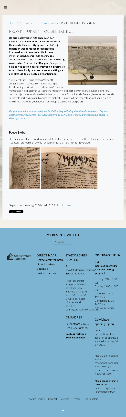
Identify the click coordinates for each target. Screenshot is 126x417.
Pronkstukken (50, 23)
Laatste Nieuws (36, 398)
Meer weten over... (29, 23)
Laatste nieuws (46, 273)
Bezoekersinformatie (50, 260)
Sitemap (65, 398)
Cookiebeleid (91, 398)
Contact (52, 398)
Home (12, 23)
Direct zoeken (46, 264)
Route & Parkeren (76, 333)
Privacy (76, 398)
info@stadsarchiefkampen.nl (81, 269)
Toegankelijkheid (75, 337)
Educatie (42, 268)
